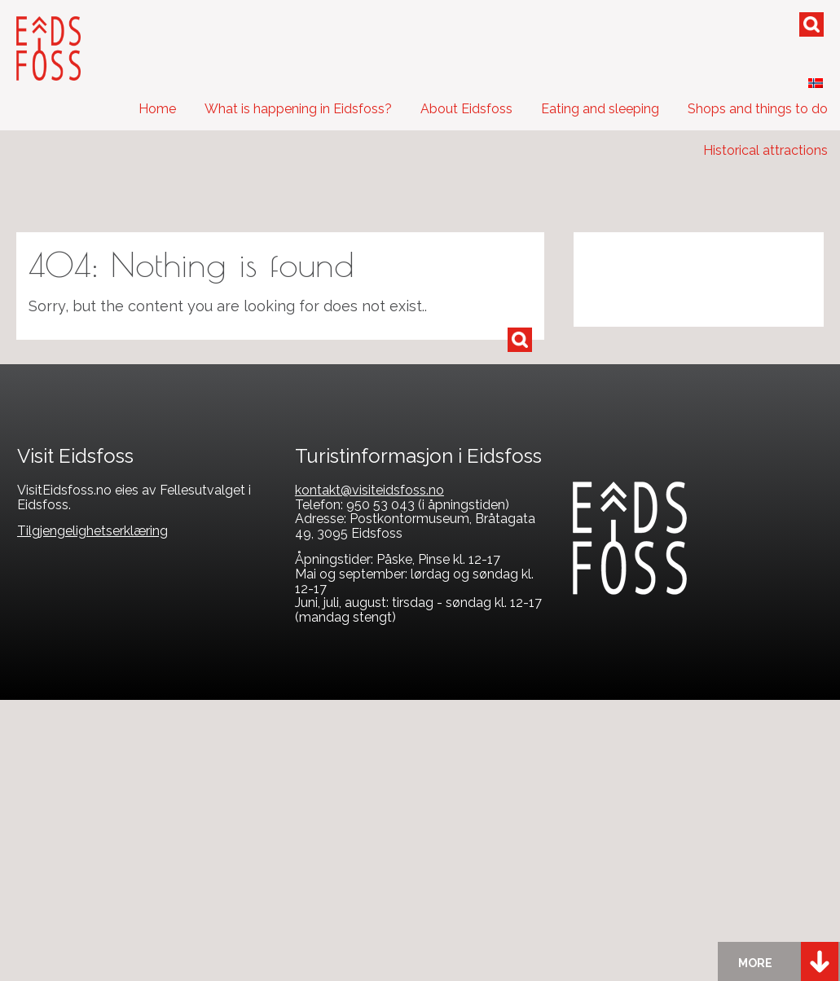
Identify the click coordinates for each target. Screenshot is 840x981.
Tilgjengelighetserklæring (92, 531)
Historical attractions (765, 150)
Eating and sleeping (600, 109)
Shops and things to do (758, 109)
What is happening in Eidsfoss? (298, 109)
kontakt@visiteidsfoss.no (369, 490)
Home (157, 109)
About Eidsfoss (466, 109)
